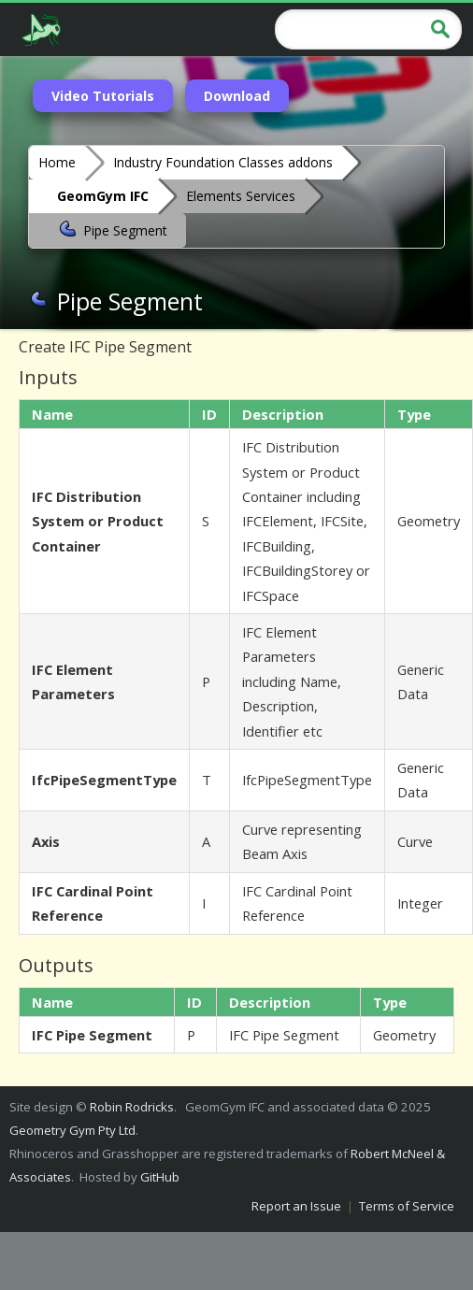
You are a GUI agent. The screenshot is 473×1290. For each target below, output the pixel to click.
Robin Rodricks (132, 1106)
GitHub (159, 1176)
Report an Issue (296, 1205)
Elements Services (240, 196)
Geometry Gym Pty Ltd (72, 1130)
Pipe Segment (112, 229)
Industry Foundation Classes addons (223, 162)
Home (57, 162)
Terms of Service (406, 1205)
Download (237, 96)
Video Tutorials (102, 96)
